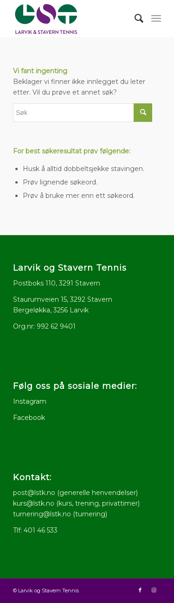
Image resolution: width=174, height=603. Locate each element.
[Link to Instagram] (154, 590)
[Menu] (156, 18)
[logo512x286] (72, 18)
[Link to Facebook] (140, 590)
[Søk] (134, 18)
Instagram (29, 401)
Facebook (29, 417)
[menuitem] (134, 18)
